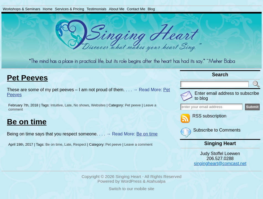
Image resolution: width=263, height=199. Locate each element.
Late (68, 105)
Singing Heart (128, 176)
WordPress (131, 181)
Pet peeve (133, 105)
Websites (98, 105)
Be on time (27, 121)
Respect (79, 144)
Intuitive (56, 105)
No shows (81, 105)
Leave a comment (138, 144)
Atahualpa (155, 181)
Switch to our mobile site (131, 188)
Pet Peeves (27, 78)
